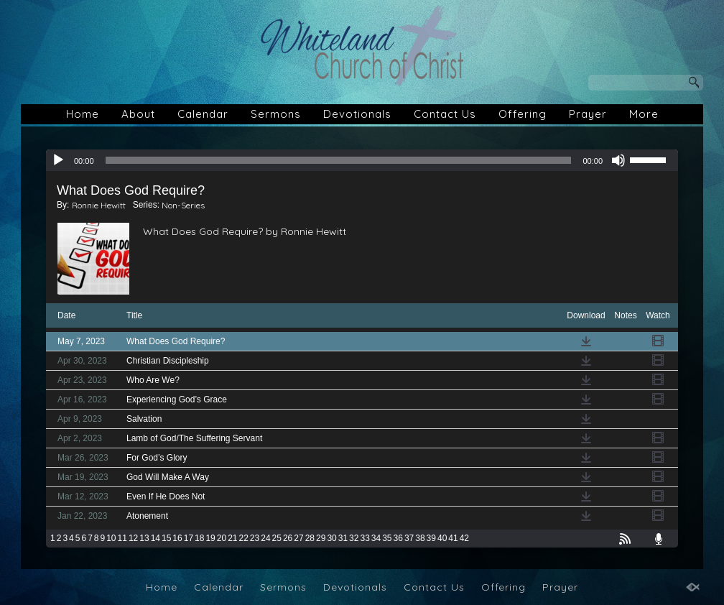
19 (210, 538)
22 (244, 538)
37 (409, 538)
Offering (522, 114)
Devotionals (357, 114)
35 (386, 538)
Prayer (588, 114)
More (644, 114)
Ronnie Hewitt (99, 205)
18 (199, 538)
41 (453, 538)
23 (254, 538)
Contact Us (445, 114)
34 (376, 538)
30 (331, 538)
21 (232, 538)
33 (364, 538)
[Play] (58, 160)
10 (111, 538)
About (138, 114)
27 (298, 538)
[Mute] (618, 160)
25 (277, 538)
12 (133, 538)
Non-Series (183, 205)
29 (320, 538)
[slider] (339, 160)
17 (188, 538)
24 (265, 538)
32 (353, 538)
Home (82, 114)
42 (464, 538)
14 (155, 538)
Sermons (276, 114)
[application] (362, 160)
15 (166, 538)
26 (287, 538)
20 (221, 538)
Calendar (202, 114)
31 (343, 538)
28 (310, 538)
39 (431, 538)
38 (419, 538)
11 (122, 538)
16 (177, 538)
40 (442, 538)
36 (398, 538)
